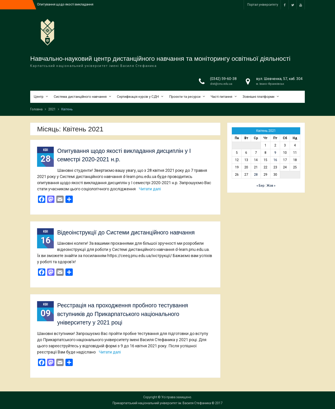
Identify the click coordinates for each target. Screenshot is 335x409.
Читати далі (150, 188)
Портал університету (262, 4)
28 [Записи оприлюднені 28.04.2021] (256, 174)
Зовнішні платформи (258, 97)
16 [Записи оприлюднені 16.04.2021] (275, 160)
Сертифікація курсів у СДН (138, 97)
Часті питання (221, 97)
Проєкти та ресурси (184, 97)
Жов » (271, 185)
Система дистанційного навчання (80, 97)
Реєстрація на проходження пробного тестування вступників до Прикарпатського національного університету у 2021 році (122, 314)
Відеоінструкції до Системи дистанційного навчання (126, 232)
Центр (38, 97)
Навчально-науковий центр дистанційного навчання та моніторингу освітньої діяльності (160, 58)
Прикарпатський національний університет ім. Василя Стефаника (162, 403)
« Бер (261, 185)
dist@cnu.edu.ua (221, 83)
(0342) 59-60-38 (223, 79)
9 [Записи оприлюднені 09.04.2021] (275, 152)
